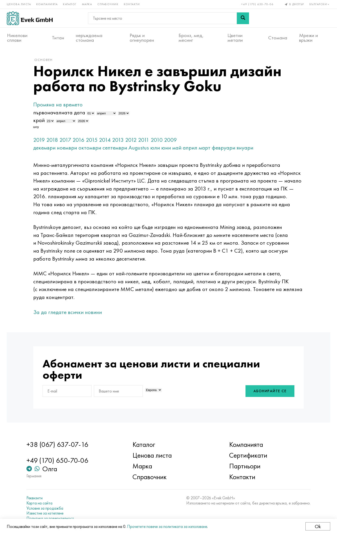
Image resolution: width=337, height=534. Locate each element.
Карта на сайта (40, 503)
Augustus (140, 148)
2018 (53, 140)
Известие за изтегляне (45, 513)
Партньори (244, 466)
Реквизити (35, 498)
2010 (158, 140)
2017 (66, 140)
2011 (144, 140)
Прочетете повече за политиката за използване (167, 526)
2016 (80, 140)
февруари (224, 148)
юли (156, 148)
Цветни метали (235, 37)
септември (116, 148)
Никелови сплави (17, 37)
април (191, 148)
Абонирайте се (269, 391)
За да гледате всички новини (68, 312)
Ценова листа (19, 4)
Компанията (47, 4)
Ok (318, 526)
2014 (106, 140)
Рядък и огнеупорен (142, 37)
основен (45, 61)
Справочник (108, 4)
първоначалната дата (60, 113)
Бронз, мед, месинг (191, 37)
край (40, 121)
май (178, 148)
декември (45, 148)
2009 (171, 140)
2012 (132, 140)
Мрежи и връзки (308, 37)
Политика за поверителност (51, 518)
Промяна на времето (59, 105)
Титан (58, 37)
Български (319, 4)
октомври (91, 148)
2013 (119, 140)
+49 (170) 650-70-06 (257, 4)
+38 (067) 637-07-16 (58, 445)
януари (246, 148)
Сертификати (248, 455)
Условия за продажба (45, 508)
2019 (40, 140)
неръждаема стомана (89, 37)
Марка (87, 4)
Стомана (277, 37)
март (206, 148)
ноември (68, 148)
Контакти (132, 4)
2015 (93, 140)
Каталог (70, 4)
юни (167, 148)
